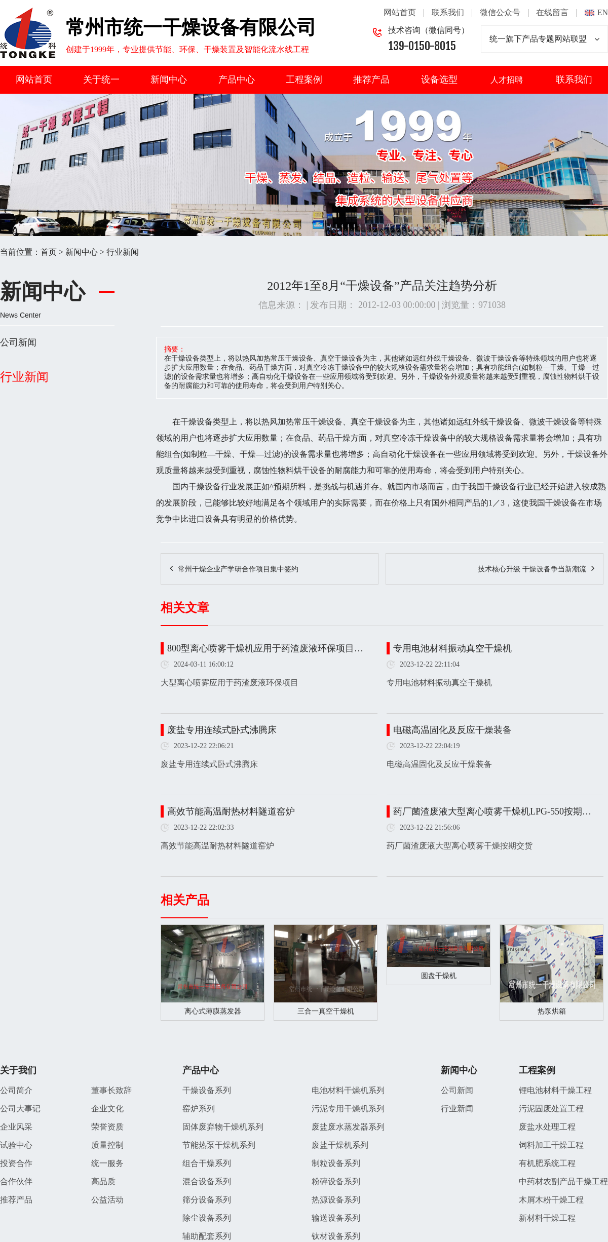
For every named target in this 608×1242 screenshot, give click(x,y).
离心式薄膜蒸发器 (212, 1011)
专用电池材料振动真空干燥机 (452, 648)
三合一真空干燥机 (325, 1011)
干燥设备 (196, 421)
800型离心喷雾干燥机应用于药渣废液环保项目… (265, 648)
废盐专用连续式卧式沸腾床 (222, 730)
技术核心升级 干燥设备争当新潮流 (532, 569)
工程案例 (304, 79)
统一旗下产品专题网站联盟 (544, 39)
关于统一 (101, 79)
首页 (49, 252)
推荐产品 (371, 79)
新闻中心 (168, 79)
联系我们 (448, 12)
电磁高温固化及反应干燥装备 (452, 730)
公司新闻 (18, 342)
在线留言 (552, 12)
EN (602, 12)
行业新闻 (122, 252)
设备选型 (439, 79)
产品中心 (236, 79)
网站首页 (400, 12)
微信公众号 (500, 12)
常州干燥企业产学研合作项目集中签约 (238, 569)
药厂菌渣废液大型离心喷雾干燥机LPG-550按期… (492, 811)
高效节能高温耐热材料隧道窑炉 (231, 811)
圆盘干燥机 (439, 976)
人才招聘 (506, 79)
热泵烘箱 (552, 1011)
